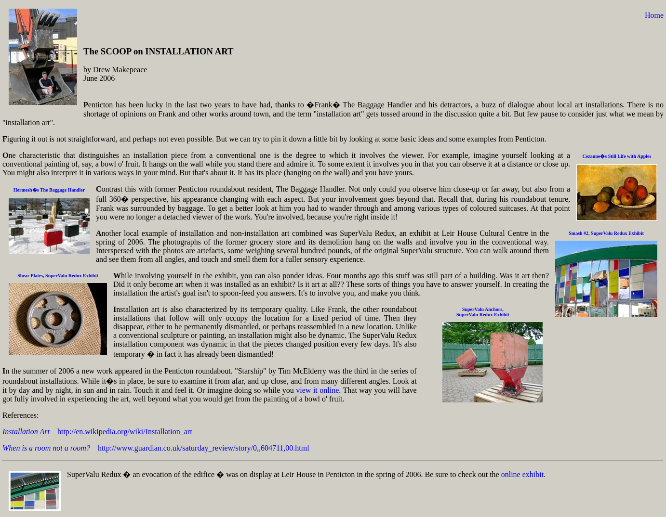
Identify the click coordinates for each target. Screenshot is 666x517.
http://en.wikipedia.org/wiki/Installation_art (97, 431)
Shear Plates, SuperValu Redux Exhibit (57, 275)
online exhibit (522, 474)
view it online (317, 390)
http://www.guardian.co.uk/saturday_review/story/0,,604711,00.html (199, 448)
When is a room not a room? (46, 448)
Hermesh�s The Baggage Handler (49, 190)
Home (654, 15)
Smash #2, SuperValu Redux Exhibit (606, 233)
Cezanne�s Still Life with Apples (617, 156)
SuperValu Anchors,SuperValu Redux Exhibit (482, 312)
